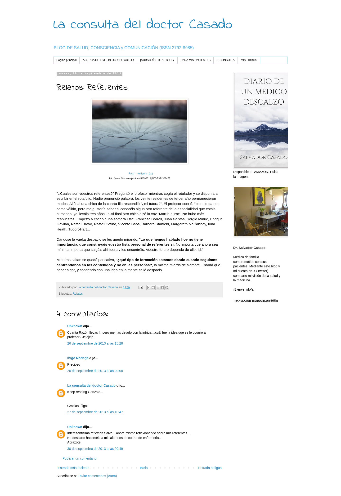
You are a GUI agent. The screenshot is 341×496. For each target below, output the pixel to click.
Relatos (78, 293)
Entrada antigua (210, 468)
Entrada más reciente (73, 468)
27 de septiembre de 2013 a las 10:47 (95, 412)
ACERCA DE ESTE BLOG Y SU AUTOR (108, 60)
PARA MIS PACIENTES (196, 60)
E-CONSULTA (226, 60)
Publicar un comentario (79, 458)
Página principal (66, 60)
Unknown (74, 326)
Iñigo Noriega (77, 358)
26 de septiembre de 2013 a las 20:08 (95, 371)
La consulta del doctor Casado (142, 25)
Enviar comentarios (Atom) (97, 476)
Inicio (144, 468)
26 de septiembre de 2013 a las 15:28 (95, 343)
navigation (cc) (145, 173)
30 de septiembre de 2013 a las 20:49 (95, 449)
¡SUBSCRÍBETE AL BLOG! (157, 60)
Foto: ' (132, 173)
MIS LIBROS (249, 60)
